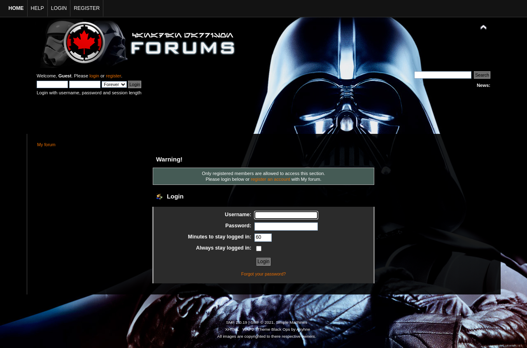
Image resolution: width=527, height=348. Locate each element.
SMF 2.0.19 (236, 322)
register (113, 75)
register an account (270, 179)
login (94, 75)
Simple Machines (291, 322)
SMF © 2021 (262, 322)
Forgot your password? (263, 273)
